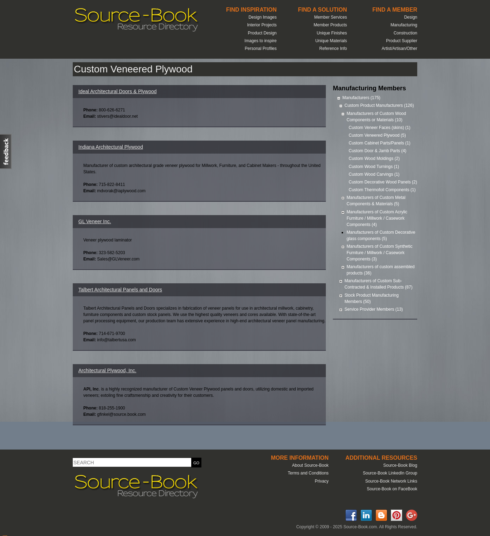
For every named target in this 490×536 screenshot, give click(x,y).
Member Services (330, 17)
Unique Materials (331, 40)
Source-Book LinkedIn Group (390, 473)
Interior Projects (262, 24)
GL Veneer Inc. (94, 221)
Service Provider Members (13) (373, 309)
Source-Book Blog (400, 465)
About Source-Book (310, 465)
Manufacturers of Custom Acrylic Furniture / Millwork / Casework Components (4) (377, 218)
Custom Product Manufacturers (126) (379, 105)
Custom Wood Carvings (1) (374, 174)
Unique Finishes (332, 33)
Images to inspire (261, 40)
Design (410, 17)
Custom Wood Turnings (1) (374, 166)
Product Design (262, 33)
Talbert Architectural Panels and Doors (120, 289)
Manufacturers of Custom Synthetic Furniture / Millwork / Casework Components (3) (379, 252)
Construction (405, 33)
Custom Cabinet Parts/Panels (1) (379, 143)
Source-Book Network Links (391, 481)
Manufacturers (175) (361, 97)
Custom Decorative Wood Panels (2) (383, 182)
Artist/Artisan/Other (399, 48)
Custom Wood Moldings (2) (374, 158)
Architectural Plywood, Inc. (107, 370)
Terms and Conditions (308, 473)
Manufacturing (404, 24)
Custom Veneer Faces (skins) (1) (379, 127)
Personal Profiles (261, 48)
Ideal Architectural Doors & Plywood (117, 91)
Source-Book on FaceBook (392, 488)
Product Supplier (401, 40)
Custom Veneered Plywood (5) (377, 135)
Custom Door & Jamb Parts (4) (377, 150)
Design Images (263, 17)
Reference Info (333, 48)
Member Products (330, 24)
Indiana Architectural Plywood (110, 147)
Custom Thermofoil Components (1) (382, 189)
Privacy (321, 481)
